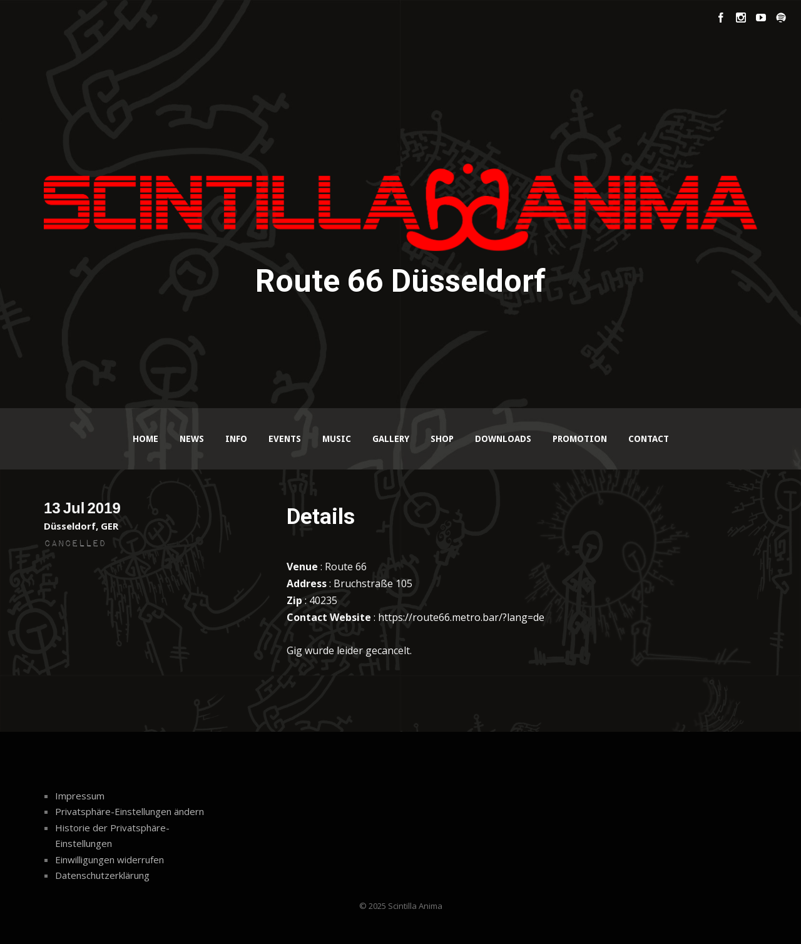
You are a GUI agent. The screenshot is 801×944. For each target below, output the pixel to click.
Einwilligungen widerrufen (109, 859)
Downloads (503, 439)
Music (336, 439)
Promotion (580, 439)
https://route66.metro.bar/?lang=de (461, 617)
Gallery (390, 439)
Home (145, 439)
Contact (648, 439)
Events (284, 439)
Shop (442, 439)
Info (236, 439)
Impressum (80, 795)
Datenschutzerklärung (102, 875)
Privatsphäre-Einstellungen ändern (129, 811)
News (192, 439)
